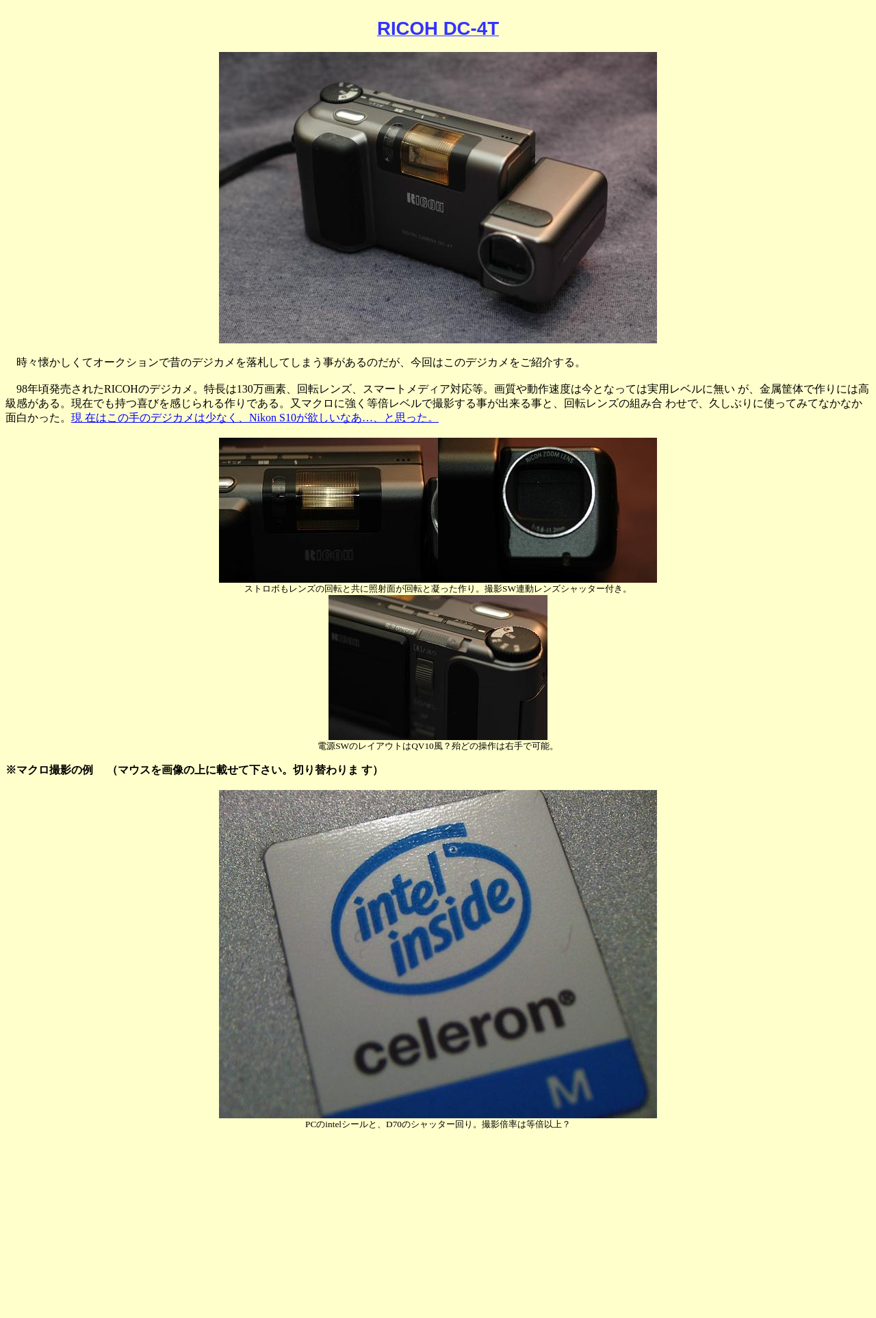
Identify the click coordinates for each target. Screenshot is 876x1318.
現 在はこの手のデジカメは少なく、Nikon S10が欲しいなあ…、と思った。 (255, 417)
